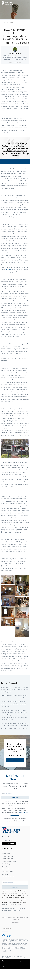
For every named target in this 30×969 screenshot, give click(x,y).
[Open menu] (28, 3)
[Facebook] (2, 836)
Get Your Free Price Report (9, 861)
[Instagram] (8, 836)
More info (13, 962)
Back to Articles (8, 22)
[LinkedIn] (5, 836)
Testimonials (5, 851)
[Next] (26, 448)
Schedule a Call (6, 869)
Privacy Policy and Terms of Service (11, 904)
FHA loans (8, 269)
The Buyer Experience (7, 856)
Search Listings (6, 853)
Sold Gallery (5, 874)
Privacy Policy (15, 922)
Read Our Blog (6, 864)
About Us (4, 866)
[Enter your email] (16, 793)
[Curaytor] (9, 845)
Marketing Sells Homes (8, 858)
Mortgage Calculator (7, 871)
